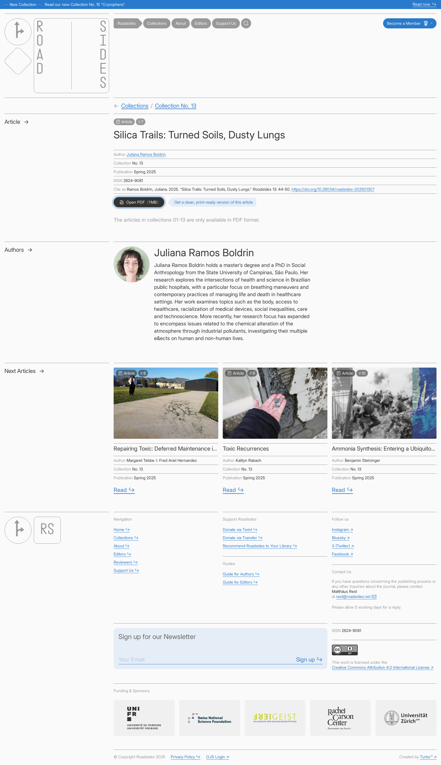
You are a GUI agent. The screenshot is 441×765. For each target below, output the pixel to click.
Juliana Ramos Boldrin (146, 154)
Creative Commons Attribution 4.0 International (382, 667)
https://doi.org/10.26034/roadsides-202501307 (333, 189)
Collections (134, 105)
